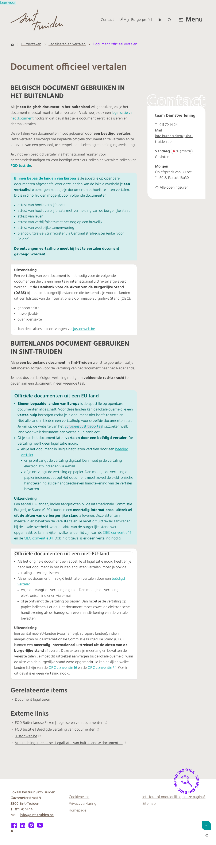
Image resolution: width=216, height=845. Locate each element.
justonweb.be (83, 329)
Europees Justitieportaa (83, 427)
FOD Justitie (21, 166)
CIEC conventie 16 (117, 533)
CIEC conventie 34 (38, 539)
